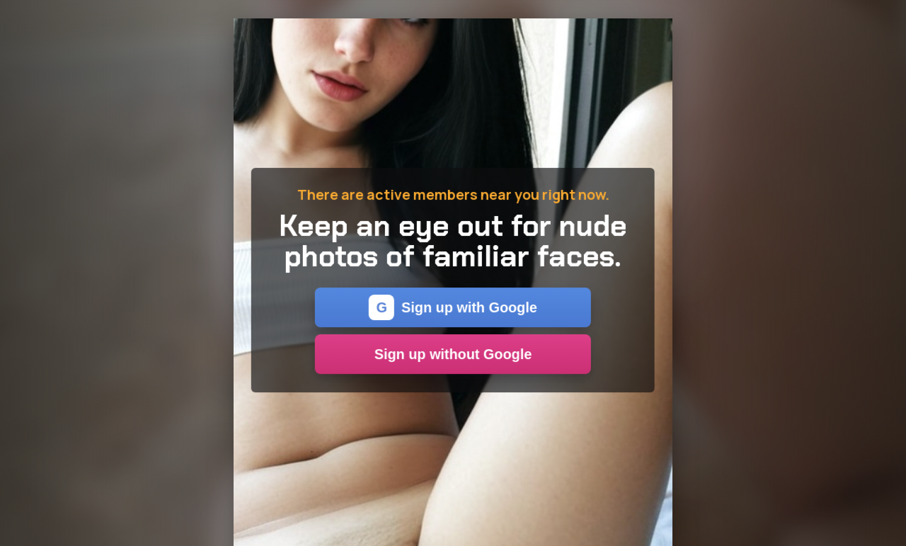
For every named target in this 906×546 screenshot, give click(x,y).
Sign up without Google (453, 354)
